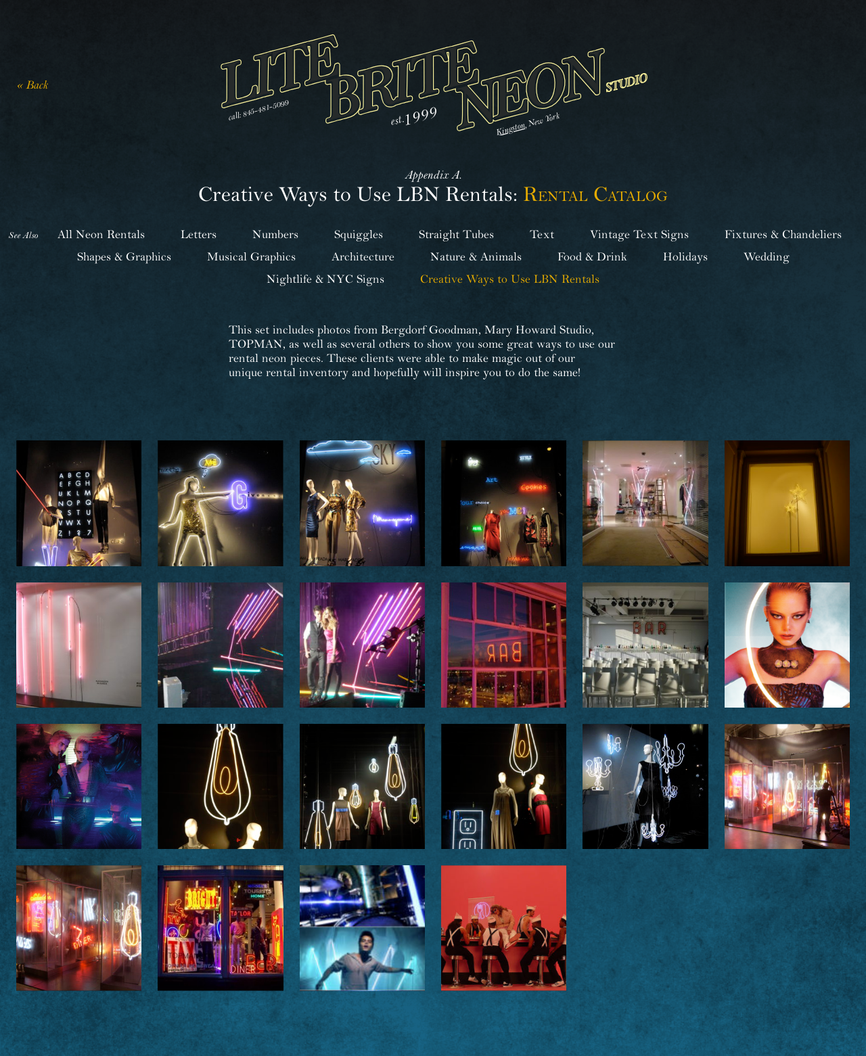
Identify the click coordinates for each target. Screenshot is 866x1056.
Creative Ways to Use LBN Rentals (509, 279)
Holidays (685, 257)
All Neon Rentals (101, 234)
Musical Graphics (251, 257)
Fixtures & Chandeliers (783, 234)
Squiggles (358, 234)
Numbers (275, 234)
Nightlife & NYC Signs (325, 279)
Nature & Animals (476, 257)
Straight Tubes (456, 234)
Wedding (767, 257)
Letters (198, 234)
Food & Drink (592, 257)
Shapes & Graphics (124, 257)
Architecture (363, 257)
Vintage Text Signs (639, 234)
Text (542, 234)
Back (37, 85)
